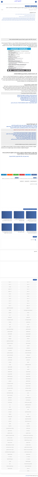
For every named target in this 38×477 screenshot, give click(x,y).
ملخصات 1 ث (28, 456)
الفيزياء (10, 364)
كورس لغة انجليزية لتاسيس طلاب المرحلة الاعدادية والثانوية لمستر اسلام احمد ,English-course (7, 232)
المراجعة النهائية (10, 376)
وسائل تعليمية (10, 468)
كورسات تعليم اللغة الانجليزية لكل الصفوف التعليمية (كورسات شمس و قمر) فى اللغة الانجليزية (7, 220)
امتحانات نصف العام (10, 388)
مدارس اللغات (28, 428)
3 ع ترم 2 (10, 298)
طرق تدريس (10, 409)
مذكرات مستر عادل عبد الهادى (28, 449)
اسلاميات (10, 322)
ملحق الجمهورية (10, 454)
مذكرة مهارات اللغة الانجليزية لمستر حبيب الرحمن (26, 138)
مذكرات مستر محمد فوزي (9, 449)
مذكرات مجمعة (10, 442)
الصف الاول (28, 348)
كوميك (10, 423)
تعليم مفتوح (10, 397)
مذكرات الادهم (10, 430)
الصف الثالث (10, 350)
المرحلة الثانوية (28, 381)
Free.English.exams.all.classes (28, 310)
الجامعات (10, 336)
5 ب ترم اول (28, 305)
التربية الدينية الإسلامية (10, 329)
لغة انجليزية (27, 181)
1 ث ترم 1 (28, 284)
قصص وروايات (10, 416)
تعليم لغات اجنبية (9, 395)
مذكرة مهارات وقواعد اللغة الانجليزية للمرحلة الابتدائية (25, 136)
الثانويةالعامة (28, 336)
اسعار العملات (28, 322)
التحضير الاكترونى (28, 329)
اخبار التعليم (28, 317)
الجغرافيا (28, 338)
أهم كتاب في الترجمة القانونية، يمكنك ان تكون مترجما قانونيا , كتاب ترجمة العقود (21, 126)
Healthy (10, 310)
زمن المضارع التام (33, 101)
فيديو (28, 414)
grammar (22, 181)
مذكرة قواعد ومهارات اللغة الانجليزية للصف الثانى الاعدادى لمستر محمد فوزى (21, 133)
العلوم (28, 362)
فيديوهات (10, 414)
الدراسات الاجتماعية (10, 343)
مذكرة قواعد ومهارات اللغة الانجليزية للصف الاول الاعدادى (25, 132)
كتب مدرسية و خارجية (28, 421)
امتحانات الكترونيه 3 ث (10, 383)
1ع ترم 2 (10, 286)
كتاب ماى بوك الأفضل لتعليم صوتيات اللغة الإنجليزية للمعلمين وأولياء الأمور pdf (19, 220)
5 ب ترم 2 (10, 303)
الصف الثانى (28, 355)
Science (28, 312)
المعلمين (10, 381)
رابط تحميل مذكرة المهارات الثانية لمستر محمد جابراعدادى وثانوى (23, 139)
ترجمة (28, 395)
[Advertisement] (19, 30)
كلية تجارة (10, 421)
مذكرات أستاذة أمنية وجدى (10, 428)
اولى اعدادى (9, 390)
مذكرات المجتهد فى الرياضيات (10, 435)
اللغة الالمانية (10, 369)
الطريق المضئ (17, 1)
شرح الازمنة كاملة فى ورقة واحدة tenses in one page (27, 95)
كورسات (28, 423)
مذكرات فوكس (28, 442)
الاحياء (28, 324)
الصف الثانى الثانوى (28, 357)
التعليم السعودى (9, 331)
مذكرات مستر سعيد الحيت (10, 447)
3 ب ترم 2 (28, 298)
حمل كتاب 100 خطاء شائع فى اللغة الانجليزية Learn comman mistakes (25, 14)
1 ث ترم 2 (10, 284)
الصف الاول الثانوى (28, 350)
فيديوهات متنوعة (28, 416)
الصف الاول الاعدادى (10, 348)
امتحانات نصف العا (28, 388)
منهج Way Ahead (28, 461)
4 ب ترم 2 (28, 303)
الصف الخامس (10, 357)
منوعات (10, 461)
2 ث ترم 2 (28, 291)
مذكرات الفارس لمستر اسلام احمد (28, 435)
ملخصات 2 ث (10, 456)
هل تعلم (28, 468)
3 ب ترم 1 (10, 296)
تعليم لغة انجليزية (33, 181)
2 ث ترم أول (9, 291)
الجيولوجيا (10, 338)
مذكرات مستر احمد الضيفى (28, 447)
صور (28, 409)
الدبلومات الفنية (28, 343)
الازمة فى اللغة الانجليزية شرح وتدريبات (29, 15)
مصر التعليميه (28, 454)
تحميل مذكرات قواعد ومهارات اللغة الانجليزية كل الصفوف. (27, 16)
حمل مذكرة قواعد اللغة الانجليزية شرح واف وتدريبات (27, 96)
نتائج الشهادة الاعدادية (28, 466)
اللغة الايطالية (10, 371)
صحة (10, 407)
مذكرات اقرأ (28, 430)
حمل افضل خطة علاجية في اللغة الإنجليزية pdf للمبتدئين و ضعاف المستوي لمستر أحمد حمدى (31, 232)
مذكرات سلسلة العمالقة (28, 440)
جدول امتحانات (10, 402)
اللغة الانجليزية (28, 371)
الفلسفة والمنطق (28, 364)
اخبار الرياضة (10, 317)
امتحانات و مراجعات (28, 390)
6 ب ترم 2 (10, 305)
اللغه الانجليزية (28, 376)
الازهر (10, 324)
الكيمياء (28, 369)
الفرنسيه (10, 362)
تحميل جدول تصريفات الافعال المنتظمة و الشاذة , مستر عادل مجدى (24, 102)
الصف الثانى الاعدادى (10, 355)
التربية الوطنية (28, 331)
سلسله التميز (28, 407)
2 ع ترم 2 (28, 296)
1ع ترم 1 (28, 286)
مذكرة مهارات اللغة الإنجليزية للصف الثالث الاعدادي (26, 137)
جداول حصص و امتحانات (28, 402)
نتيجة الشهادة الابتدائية (10, 466)
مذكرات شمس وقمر (10, 440)
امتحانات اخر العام (28, 383)
